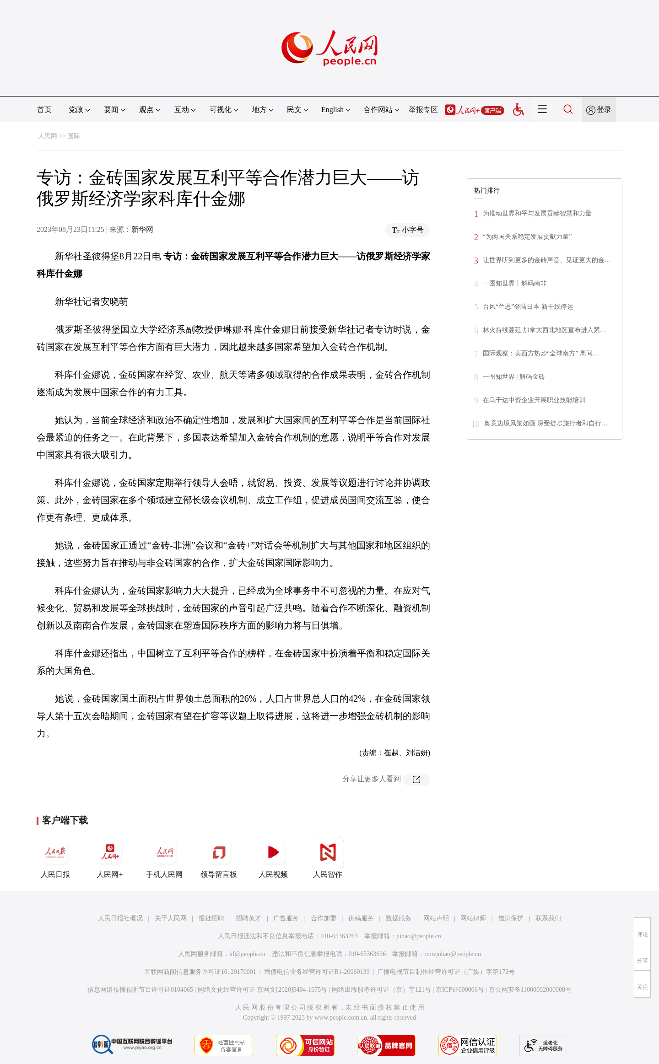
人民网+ (110, 857)
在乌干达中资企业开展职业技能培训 (534, 400)
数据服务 (398, 918)
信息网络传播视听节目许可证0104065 (140, 989)
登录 (604, 109)
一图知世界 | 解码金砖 (514, 376)
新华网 (142, 229)
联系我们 (548, 918)
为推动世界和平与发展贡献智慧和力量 (537, 213)
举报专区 (423, 109)
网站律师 (473, 918)
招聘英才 (248, 918)
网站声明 (436, 918)
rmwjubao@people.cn (452, 954)
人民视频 (273, 857)
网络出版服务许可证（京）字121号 (381, 989)
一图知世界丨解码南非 (515, 283)
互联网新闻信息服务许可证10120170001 (200, 971)
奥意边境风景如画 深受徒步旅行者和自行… (546, 423)
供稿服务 (361, 918)
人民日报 (55, 857)
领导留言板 (218, 857)
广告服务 (286, 918)
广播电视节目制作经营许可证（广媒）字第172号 (446, 971)
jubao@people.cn (418, 936)
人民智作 (328, 857)
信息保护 (511, 918)
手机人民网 (164, 857)
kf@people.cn (247, 954)
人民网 (47, 136)
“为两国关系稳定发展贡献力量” (527, 236)
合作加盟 (323, 918)
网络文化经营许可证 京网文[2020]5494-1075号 (263, 989)
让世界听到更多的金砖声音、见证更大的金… (547, 260)
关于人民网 (171, 918)
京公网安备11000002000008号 (530, 989)
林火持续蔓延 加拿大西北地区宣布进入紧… (544, 330)
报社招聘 (211, 918)
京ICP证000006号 (460, 989)
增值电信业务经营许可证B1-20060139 (317, 971)
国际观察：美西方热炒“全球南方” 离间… (541, 353)
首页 (44, 109)
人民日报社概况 (120, 918)
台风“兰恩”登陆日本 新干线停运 (528, 306)
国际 (73, 136)
